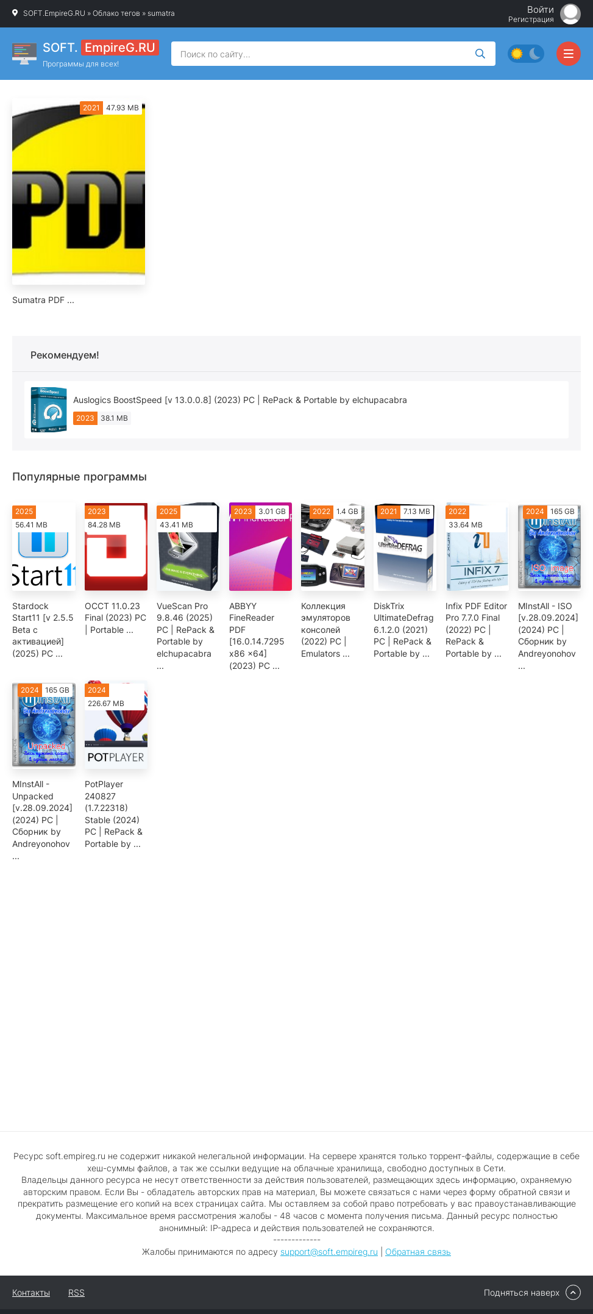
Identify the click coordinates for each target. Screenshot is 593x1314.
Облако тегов (116, 13)
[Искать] (480, 53)
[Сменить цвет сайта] (526, 54)
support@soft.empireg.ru (329, 1251)
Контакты (31, 1292)
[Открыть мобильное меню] (568, 53)
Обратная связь (418, 1251)
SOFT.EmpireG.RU (54, 13)
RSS (76, 1292)
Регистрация (531, 19)
